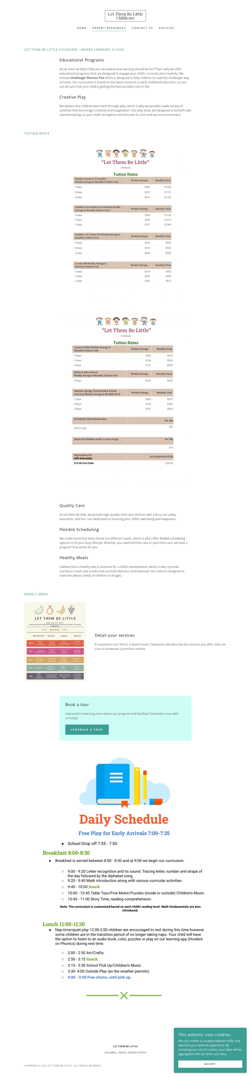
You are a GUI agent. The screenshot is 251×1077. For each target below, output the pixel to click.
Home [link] (82, 28)
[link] (125, 18)
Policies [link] (166, 28)
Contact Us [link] (142, 28)
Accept (210, 1066)
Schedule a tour (87, 729)
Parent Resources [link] (109, 28)
